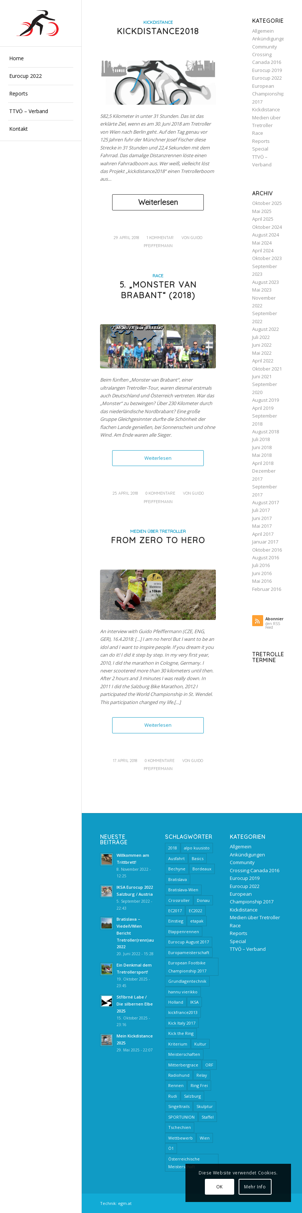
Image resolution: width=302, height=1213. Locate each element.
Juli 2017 (261, 510)
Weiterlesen (158, 202)
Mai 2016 (262, 581)
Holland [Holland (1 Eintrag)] (175, 1002)
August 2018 (265, 431)
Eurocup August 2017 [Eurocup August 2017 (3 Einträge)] (188, 942)
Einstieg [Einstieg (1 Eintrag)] (175, 921)
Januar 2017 (265, 541)
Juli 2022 (261, 337)
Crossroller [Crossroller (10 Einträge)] (179, 900)
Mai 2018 (262, 455)
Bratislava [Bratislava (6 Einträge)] (177, 879)
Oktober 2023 (267, 258)
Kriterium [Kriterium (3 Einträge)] (177, 1044)
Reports (261, 141)
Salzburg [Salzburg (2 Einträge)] (192, 1096)
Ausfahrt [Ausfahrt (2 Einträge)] (176, 858)
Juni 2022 (262, 345)
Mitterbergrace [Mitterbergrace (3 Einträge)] (183, 1065)
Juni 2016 (262, 573)
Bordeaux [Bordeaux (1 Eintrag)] (201, 868)
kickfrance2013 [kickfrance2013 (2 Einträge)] (183, 1012)
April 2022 (262, 360)
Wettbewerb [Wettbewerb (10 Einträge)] (180, 1138)
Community (264, 46)
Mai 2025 (262, 211)
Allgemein (263, 31)
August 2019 (265, 400)
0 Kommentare (160, 493)
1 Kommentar (160, 237)
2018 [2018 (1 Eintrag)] (172, 848)
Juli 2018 (261, 439)
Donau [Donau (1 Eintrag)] (203, 900)
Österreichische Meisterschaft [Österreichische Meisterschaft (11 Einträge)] (184, 1162)
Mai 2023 (262, 289)
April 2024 (262, 250)
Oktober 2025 (267, 203)
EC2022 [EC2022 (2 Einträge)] (195, 910)
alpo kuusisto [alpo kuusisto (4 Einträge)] (197, 848)
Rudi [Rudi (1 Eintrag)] (172, 1096)
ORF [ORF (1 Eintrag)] (209, 1065)
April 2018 (262, 463)
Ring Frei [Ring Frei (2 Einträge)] (199, 1085)
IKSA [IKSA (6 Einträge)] (194, 1002)
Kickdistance (158, 22)
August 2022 (265, 329)
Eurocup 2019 (267, 70)
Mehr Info (255, 1187)
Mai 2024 (262, 242)
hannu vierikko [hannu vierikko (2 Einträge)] (183, 991)
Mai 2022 (262, 353)
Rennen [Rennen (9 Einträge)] (176, 1085)
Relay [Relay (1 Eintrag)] (201, 1075)
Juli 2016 (261, 565)
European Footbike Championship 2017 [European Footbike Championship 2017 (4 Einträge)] (187, 966)
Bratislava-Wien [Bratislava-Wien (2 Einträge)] (183, 889)
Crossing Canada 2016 (254, 870)
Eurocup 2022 (267, 78)
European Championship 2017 (268, 94)
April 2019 (262, 408)
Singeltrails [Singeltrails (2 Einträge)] (178, 1106)
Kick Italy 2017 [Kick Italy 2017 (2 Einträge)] (181, 1023)
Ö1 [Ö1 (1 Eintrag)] (171, 1148)
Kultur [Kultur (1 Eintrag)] (200, 1044)
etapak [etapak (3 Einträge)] (196, 921)
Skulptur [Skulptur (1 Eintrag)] (204, 1106)
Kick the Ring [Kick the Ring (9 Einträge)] (181, 1033)
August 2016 (265, 557)
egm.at (125, 1203)
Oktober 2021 (267, 368)
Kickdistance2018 (158, 31)
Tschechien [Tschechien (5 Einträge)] (179, 1127)
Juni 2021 (262, 376)
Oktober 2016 (267, 549)
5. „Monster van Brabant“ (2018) (158, 289)
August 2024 (265, 234)
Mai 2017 (262, 526)
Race (157, 275)
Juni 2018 (262, 447)
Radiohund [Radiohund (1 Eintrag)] (178, 1075)
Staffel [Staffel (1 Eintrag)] (208, 1117)
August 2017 (265, 502)
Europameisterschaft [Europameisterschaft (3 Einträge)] (188, 952)
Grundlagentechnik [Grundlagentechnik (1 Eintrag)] (187, 981)
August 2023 (265, 282)
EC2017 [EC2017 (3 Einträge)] (175, 910)
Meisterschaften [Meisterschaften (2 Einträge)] (184, 1054)
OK (219, 1187)
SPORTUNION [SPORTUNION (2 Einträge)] (181, 1117)
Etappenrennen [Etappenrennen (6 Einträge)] (183, 931)
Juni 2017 (262, 518)
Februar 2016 (266, 589)
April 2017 (262, 534)
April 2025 (262, 219)
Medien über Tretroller (158, 531)
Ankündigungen (269, 38)
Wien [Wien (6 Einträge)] (205, 1138)
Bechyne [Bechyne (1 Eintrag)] (176, 868)
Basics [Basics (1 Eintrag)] (197, 858)
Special (260, 148)
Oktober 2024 (267, 227)
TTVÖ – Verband (248, 949)
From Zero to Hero (158, 540)
